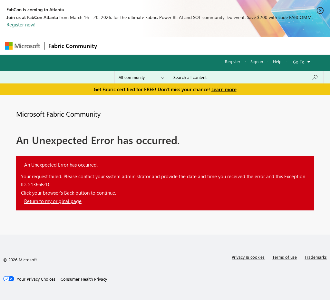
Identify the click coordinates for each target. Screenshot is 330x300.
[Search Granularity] (141, 77)
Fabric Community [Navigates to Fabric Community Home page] (72, 46)
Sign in (256, 61)
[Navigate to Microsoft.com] (22, 46)
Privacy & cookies (248, 257)
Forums (112, 45)
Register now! (20, 24)
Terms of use (284, 257)
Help (277, 61)
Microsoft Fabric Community (58, 113)
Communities (195, 45)
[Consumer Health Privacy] (84, 279)
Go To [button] (299, 61)
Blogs (224, 45)
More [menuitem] (246, 45)
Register (232, 61)
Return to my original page (53, 201)
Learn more (224, 89)
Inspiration (140, 45)
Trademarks (316, 257)
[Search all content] (246, 77)
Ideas (166, 45)
